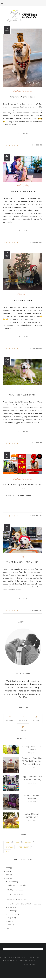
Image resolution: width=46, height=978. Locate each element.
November (12, 907)
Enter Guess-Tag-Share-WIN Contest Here (24, 904)
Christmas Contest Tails (22, 97)
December (12, 882)
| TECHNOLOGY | (24, 847)
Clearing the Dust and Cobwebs (31, 748)
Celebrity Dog (22, 185)
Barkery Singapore (22, 91)
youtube (36, 718)
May (10, 921)
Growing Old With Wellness (31, 796)
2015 (8, 928)
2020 (8, 868)
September (13, 914)
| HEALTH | (28, 843)
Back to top (30, 964)
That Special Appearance (22, 191)
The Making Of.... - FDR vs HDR (23, 562)
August (11, 918)
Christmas (22, 295)
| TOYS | (7, 851)
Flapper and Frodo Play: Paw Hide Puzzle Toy (32, 778)
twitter (23, 728)
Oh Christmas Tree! (22, 300)
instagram (23, 718)
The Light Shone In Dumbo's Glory (32, 815)
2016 (8, 878)
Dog (22, 389)
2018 (8, 871)
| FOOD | (7, 843)
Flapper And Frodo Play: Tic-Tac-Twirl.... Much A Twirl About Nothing (32, 761)
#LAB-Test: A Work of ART (22, 395)
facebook (9, 718)
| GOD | (17, 843)
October (11, 911)
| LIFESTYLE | (9, 847)
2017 (8, 875)
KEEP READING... (22, 133)
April (10, 925)
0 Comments (36, 145)
